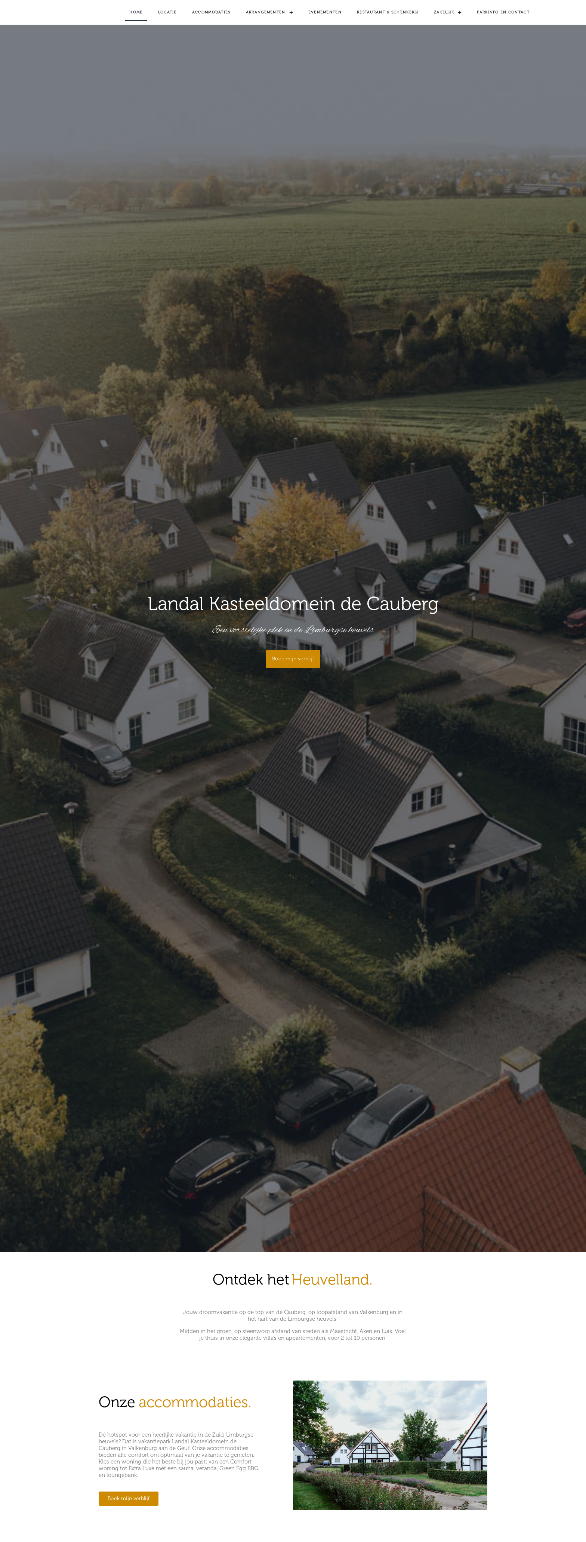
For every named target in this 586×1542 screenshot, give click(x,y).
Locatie (167, 18)
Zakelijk (448, 18)
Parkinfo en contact (503, 18)
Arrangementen (269, 18)
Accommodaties (211, 18)
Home (135, 18)
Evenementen (325, 18)
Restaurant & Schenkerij (388, 18)
